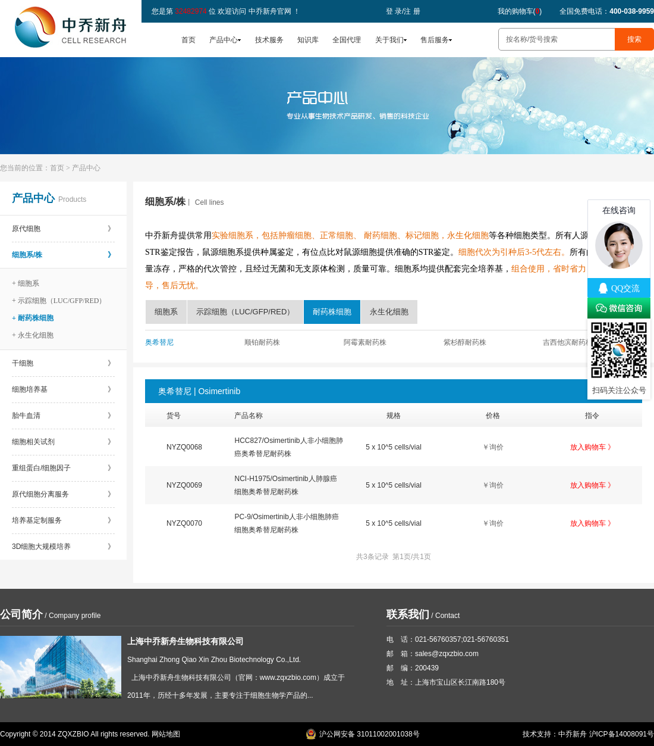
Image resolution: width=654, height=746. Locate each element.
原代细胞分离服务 (63, 494)
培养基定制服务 (63, 520)
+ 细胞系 (25, 283)
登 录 (394, 11)
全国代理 (346, 40)
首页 (188, 40)
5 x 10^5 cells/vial (394, 447)
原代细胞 (63, 229)
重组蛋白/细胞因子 (63, 468)
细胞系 (166, 311)
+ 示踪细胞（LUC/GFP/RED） (59, 300)
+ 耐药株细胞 (33, 318)
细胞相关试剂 (63, 442)
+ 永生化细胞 (33, 335)
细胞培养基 (63, 389)
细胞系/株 (63, 255)
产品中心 (223, 40)
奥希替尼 (159, 342)
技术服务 (269, 40)
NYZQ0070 (184, 523)
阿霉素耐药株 (365, 342)
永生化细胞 (389, 311)
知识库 (308, 40)
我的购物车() (520, 11)
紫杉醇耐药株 (465, 342)
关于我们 (389, 40)
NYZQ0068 (184, 447)
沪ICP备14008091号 (621, 734)
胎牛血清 (63, 415)
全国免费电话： (606, 11)
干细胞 (63, 363)
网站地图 (166, 734)
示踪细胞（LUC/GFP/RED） (245, 311)
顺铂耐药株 (262, 342)
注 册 (412, 11)
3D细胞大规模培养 (63, 546)
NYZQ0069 (184, 485)
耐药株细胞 (332, 311)
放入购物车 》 (592, 447)
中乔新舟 (572, 734)
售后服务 (434, 40)
